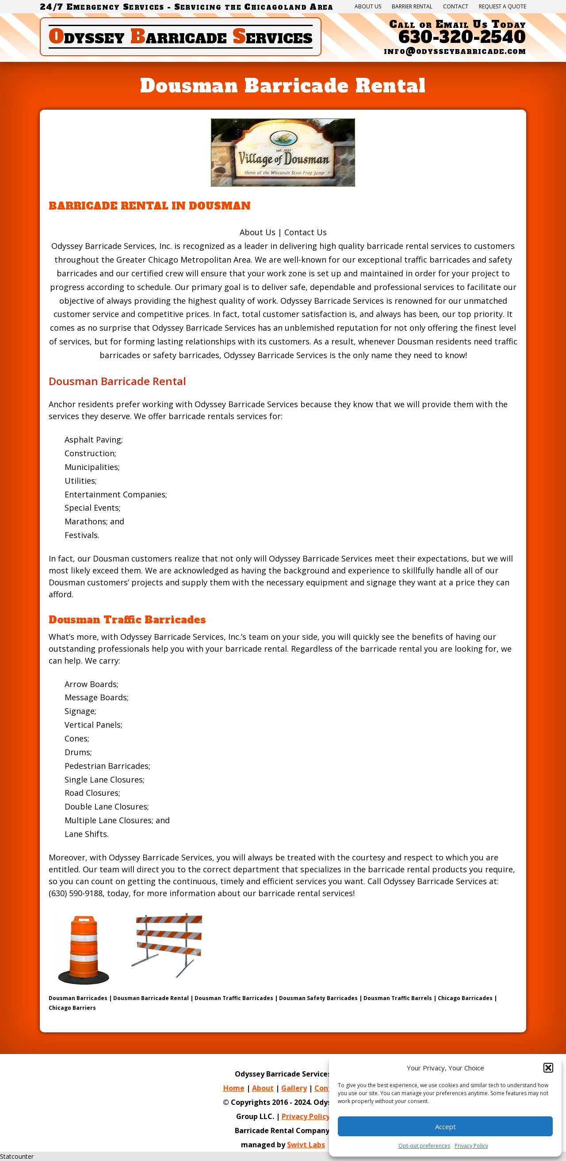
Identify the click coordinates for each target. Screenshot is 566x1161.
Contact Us (305, 232)
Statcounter (17, 1156)
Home (234, 1088)
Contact (455, 6)
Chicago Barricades (465, 998)
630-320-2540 (462, 37)
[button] (548, 1067)
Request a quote (502, 6)
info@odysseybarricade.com (455, 51)
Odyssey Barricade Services (332, 300)
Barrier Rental (412, 6)
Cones (76, 738)
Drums (77, 752)
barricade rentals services (217, 416)
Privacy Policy (306, 1116)
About (263, 1088)
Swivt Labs (306, 1145)
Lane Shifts (86, 834)
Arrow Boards (91, 684)
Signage (80, 711)
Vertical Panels (93, 724)
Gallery (294, 1088)
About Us (368, 6)
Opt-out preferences (424, 1146)
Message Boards (96, 697)
